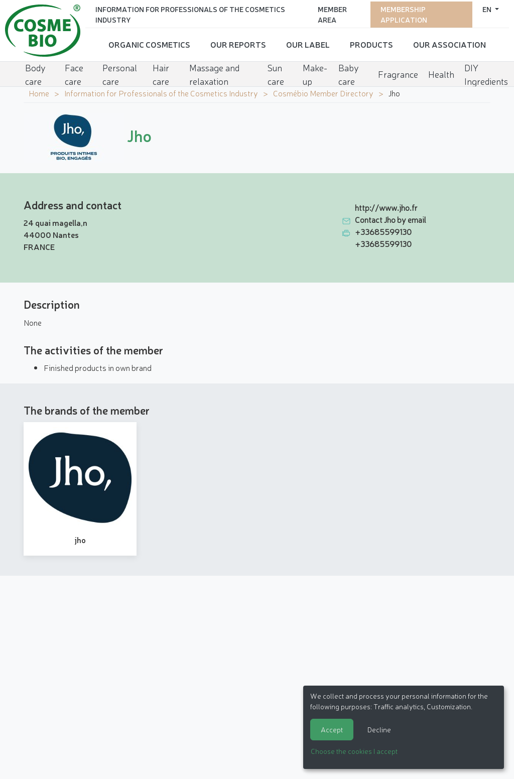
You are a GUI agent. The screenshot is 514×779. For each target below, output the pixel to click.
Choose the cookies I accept (354, 750)
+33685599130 (383, 231)
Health (441, 71)
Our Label (308, 42)
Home (39, 92)
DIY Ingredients (486, 71)
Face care (74, 71)
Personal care (119, 71)
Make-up (315, 71)
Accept (332, 729)
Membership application (403, 13)
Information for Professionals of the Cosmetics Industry (190, 13)
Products (371, 42)
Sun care (276, 71)
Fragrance (398, 71)
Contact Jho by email (390, 219)
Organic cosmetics (149, 42)
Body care (35, 71)
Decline (379, 729)
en (487, 7)
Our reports (238, 42)
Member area (332, 13)
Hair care (161, 71)
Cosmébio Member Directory (323, 92)
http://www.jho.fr (386, 207)
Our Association (449, 42)
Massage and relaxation (214, 71)
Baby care (348, 71)
